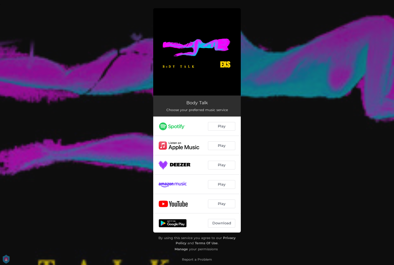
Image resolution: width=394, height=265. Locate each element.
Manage (181, 249)
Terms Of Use (206, 243)
